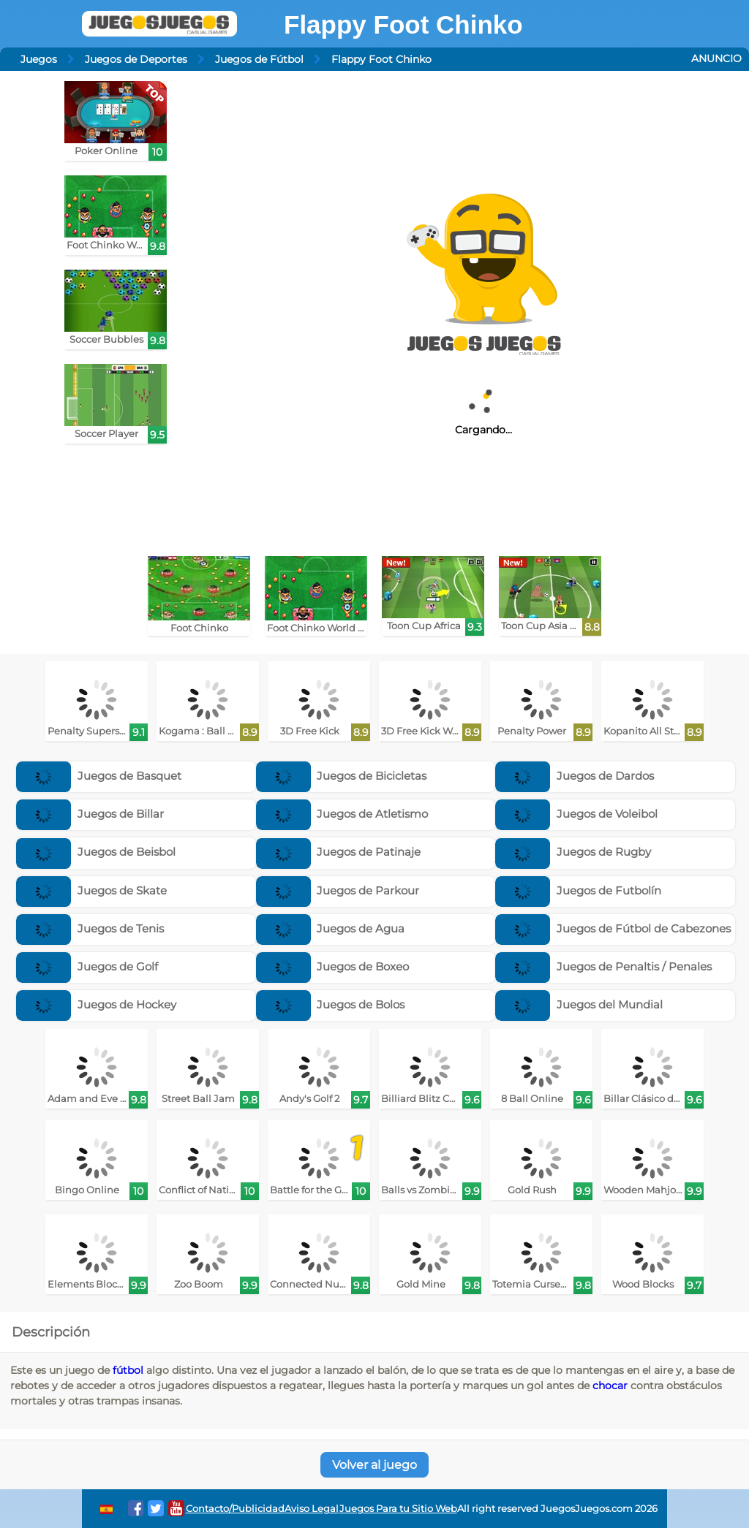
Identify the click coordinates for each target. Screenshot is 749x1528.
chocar (610, 1385)
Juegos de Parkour (338, 890)
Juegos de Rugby (573, 852)
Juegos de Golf (87, 966)
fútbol (128, 1370)
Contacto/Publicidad (235, 1508)
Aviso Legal (312, 1508)
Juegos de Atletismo (342, 814)
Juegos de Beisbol (96, 852)
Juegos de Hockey (96, 1004)
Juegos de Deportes (136, 59)
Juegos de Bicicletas (341, 776)
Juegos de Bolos (330, 1004)
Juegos (38, 59)
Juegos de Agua (330, 928)
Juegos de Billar (90, 814)
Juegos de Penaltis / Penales (603, 966)
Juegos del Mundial (579, 1004)
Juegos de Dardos (574, 776)
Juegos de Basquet (98, 776)
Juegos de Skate (91, 890)
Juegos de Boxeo (333, 966)
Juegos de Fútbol (259, 59)
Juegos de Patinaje (338, 852)
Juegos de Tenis (90, 928)
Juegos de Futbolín (578, 890)
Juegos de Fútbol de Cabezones (613, 928)
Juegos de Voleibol (576, 814)
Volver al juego (374, 1465)
